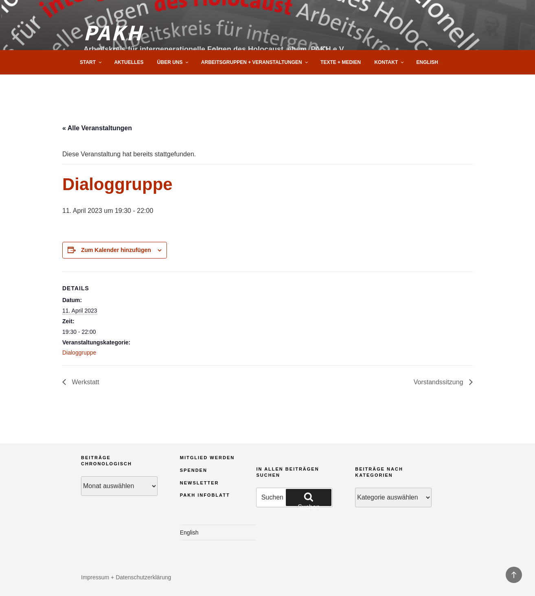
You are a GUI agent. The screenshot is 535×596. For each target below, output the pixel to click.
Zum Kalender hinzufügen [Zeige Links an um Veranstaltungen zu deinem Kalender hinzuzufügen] (116, 250)
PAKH (113, 32)
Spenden (193, 470)
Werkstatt (84, 382)
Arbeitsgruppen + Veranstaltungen (255, 62)
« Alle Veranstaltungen (97, 128)
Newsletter (199, 482)
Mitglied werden (207, 457)
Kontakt (389, 62)
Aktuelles (128, 62)
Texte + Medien (340, 62)
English (427, 62)
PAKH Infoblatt (205, 495)
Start (91, 62)
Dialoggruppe (79, 352)
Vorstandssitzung (439, 382)
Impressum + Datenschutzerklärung (126, 577)
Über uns (173, 62)
